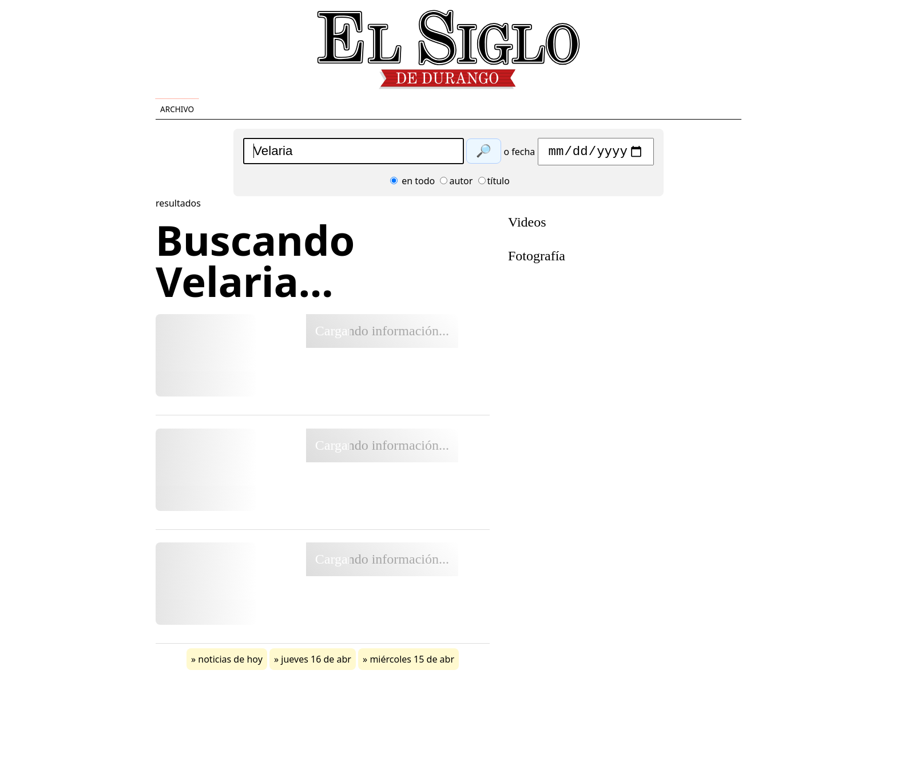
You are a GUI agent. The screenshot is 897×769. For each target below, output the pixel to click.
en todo (412, 183)
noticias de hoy (230, 662)
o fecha (519, 154)
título (494, 183)
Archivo (177, 109)
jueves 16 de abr (316, 662)
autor (456, 183)
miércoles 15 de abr (412, 662)
